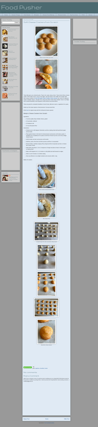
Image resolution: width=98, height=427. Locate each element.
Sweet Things (16, 14)
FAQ (83, 14)
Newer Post (26, 419)
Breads (36, 14)
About (90, 14)
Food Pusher (21, 7)
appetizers (37, 368)
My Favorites (74, 14)
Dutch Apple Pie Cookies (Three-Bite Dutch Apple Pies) (13, 66)
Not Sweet (27, 14)
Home (6, 14)
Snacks (46, 368)
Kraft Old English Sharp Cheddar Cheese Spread (46, 98)
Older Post (66, 419)
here (27, 110)
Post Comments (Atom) (49, 422)
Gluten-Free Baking (48, 14)
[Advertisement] (10, 125)
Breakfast (42, 368)
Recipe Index (62, 14)
